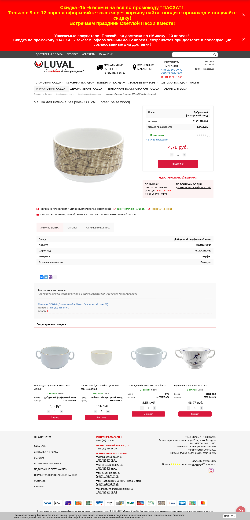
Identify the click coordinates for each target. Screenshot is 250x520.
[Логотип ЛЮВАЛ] (63, 62)
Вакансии (106, 54)
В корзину (55, 417)
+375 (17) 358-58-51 (58, 307)
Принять (229, 516)
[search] (215, 54)
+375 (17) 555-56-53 (106, 492)
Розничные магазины (47, 463)
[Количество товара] (178, 154)
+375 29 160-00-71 (172, 69)
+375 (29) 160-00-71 (106, 440)
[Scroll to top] (240, 510)
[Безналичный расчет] (114, 72)
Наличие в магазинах (157, 137)
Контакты (89, 54)
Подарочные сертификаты (50, 469)
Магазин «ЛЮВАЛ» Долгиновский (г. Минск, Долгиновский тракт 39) (73, 304)
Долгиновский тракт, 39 (109, 457)
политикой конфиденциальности (126, 517)
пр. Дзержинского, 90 (108, 473)
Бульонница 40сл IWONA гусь (190, 385)
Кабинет (39, 486)
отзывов (196, 464)
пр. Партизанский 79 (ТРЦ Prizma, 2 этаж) (118, 481)
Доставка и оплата (49, 54)
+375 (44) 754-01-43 (107, 484)
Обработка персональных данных (55, 475)
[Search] (192, 54)
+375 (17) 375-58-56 (107, 476)
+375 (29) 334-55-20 (106, 448)
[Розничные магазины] (145, 69)
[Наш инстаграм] (211, 470)
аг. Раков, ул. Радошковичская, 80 (114, 489)
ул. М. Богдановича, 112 (109, 465)
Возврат (72, 54)
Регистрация (208, 69)
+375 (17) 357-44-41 (106, 468)
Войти (197, 69)
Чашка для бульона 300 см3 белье (147, 385)
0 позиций (209, 63)
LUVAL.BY (197, 461)
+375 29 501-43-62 (172, 73)
